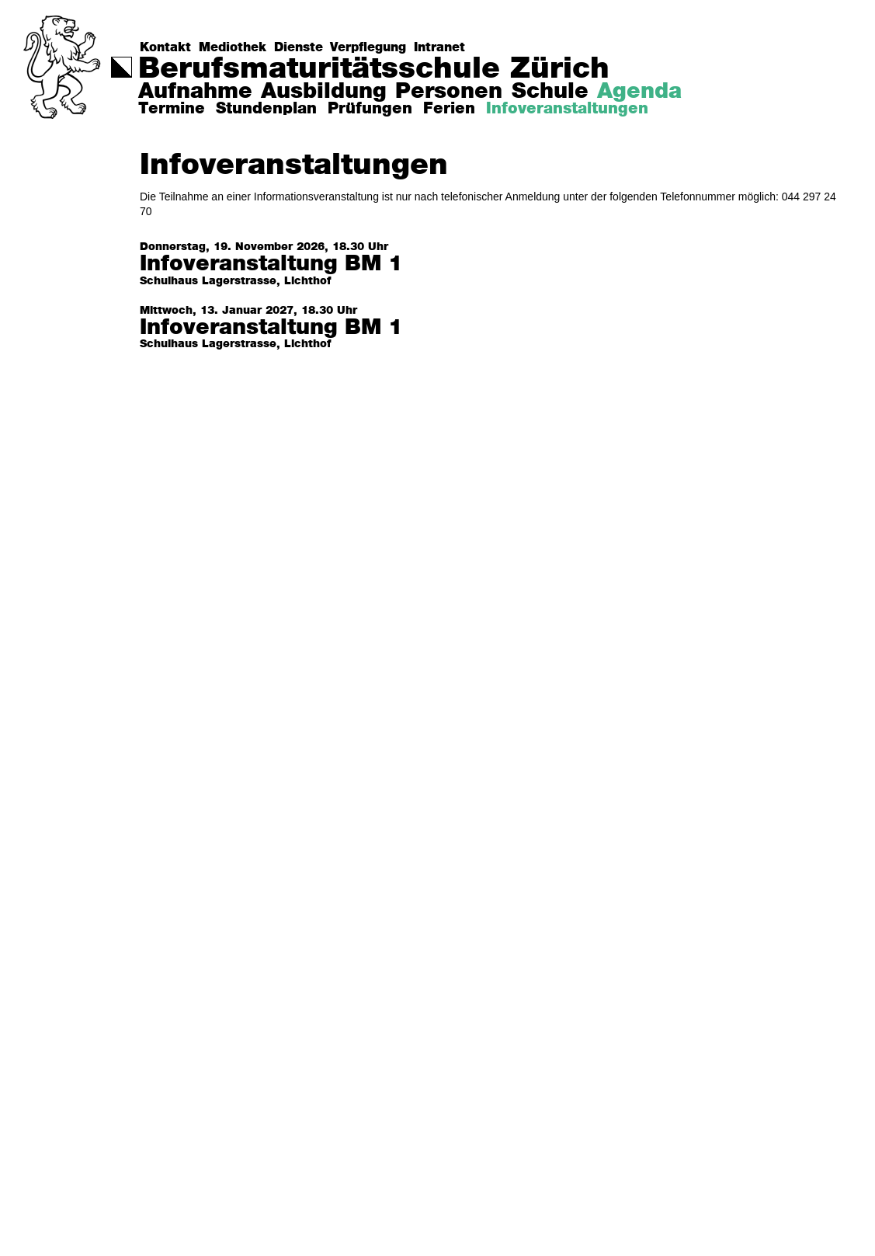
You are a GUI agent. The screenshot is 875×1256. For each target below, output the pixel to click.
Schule (550, 92)
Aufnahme (195, 92)
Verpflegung (368, 47)
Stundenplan (266, 109)
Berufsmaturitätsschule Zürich (373, 69)
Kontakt (165, 47)
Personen (448, 92)
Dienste (298, 47)
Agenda (639, 92)
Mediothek (232, 47)
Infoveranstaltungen (567, 109)
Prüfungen (370, 109)
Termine (171, 109)
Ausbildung (324, 92)
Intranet (439, 47)
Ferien (449, 109)
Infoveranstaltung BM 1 (271, 264)
